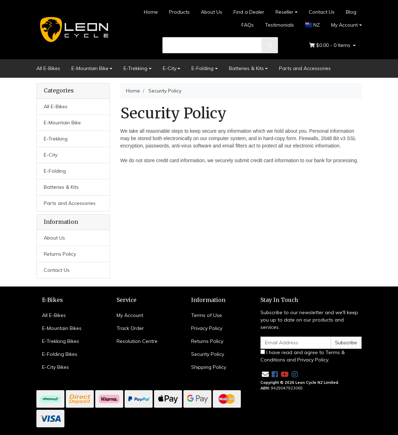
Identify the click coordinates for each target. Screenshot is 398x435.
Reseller (284, 12)
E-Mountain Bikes (62, 328)
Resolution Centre (137, 341)
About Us (211, 12)
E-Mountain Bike (90, 68)
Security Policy (207, 354)
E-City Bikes (55, 367)
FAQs (248, 25)
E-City (169, 68)
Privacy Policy (206, 328)
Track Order (130, 328)
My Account (130, 315)
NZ (312, 25)
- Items (330, 45)
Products (179, 12)
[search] (212, 45)
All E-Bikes (48, 68)
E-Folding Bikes (59, 354)
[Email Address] (295, 343)
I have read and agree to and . (302, 356)
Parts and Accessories (305, 68)
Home (151, 12)
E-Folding (202, 68)
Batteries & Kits (246, 68)
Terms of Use (206, 315)
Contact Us (322, 12)
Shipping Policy (208, 367)
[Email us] (265, 374)
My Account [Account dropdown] (344, 25)
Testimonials (279, 25)
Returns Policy (60, 254)
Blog (351, 12)
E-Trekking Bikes (60, 341)
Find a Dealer (248, 12)
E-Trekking (135, 68)
